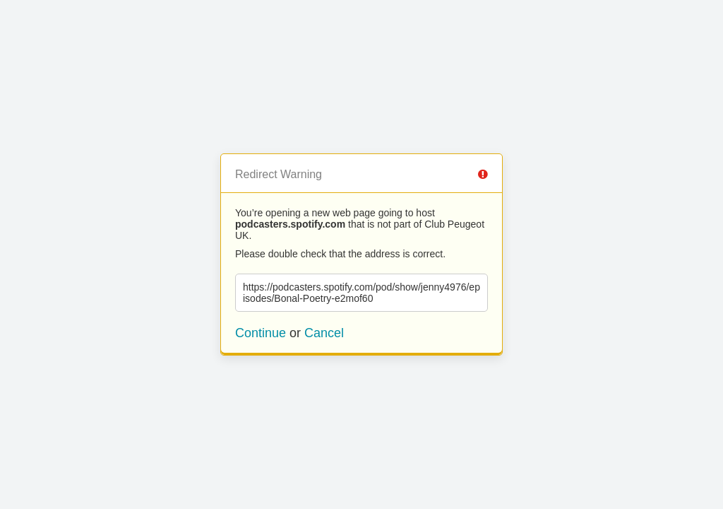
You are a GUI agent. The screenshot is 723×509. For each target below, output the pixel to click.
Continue (260, 333)
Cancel (324, 333)
